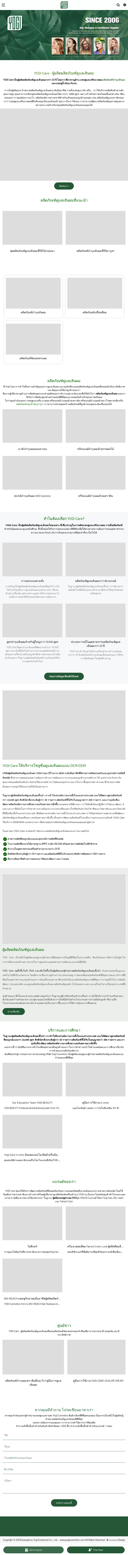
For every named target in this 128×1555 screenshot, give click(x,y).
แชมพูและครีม (34, 400)
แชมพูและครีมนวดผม (91, 79)
